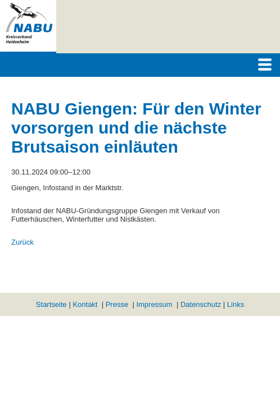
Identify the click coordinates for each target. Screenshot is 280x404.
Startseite (51, 304)
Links (235, 304)
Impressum (154, 304)
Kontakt (85, 304)
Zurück (22, 242)
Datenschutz (200, 304)
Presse (117, 304)
